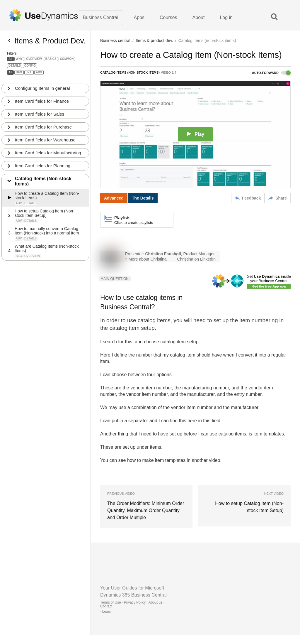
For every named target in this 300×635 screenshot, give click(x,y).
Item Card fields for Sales (39, 116)
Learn (106, 611)
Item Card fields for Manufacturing (48, 154)
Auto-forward (271, 73)
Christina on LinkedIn (196, 259)
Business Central (100, 17)
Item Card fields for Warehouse (45, 141)
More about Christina (148, 259)
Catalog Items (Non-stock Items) (43, 183)
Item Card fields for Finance (42, 103)
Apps (139, 17)
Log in (226, 17)
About (198, 17)
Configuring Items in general (42, 90)
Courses (168, 17)
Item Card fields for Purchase (43, 128)
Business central (115, 40)
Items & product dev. (154, 40)
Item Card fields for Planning (42, 167)
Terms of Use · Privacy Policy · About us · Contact (132, 604)
